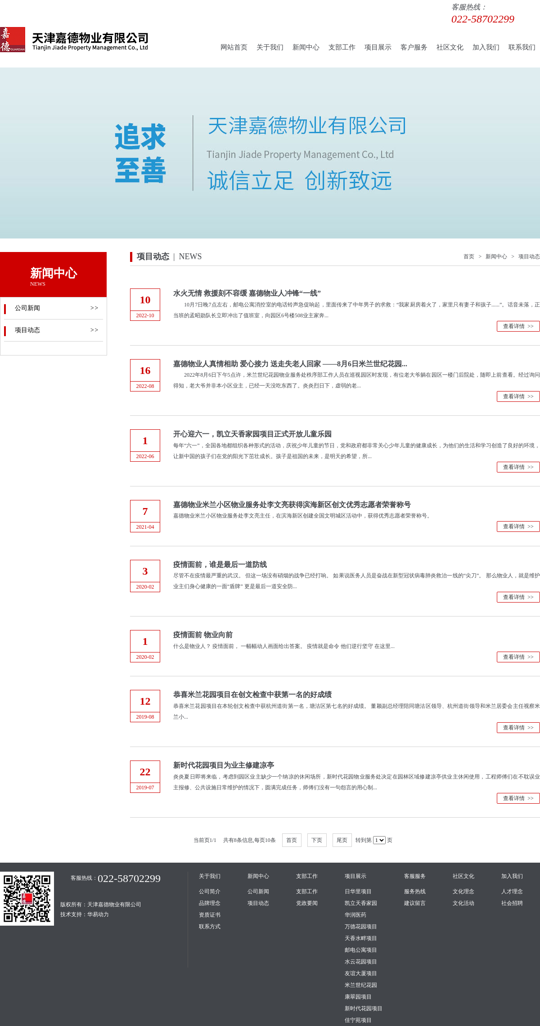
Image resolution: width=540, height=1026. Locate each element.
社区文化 (450, 47)
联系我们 (522, 47)
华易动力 (98, 914)
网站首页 (234, 47)
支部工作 (342, 47)
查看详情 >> (518, 326)
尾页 (342, 840)
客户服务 (414, 47)
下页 (316, 840)
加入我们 (486, 47)
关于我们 (270, 47)
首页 (291, 840)
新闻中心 (306, 47)
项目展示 (378, 47)
